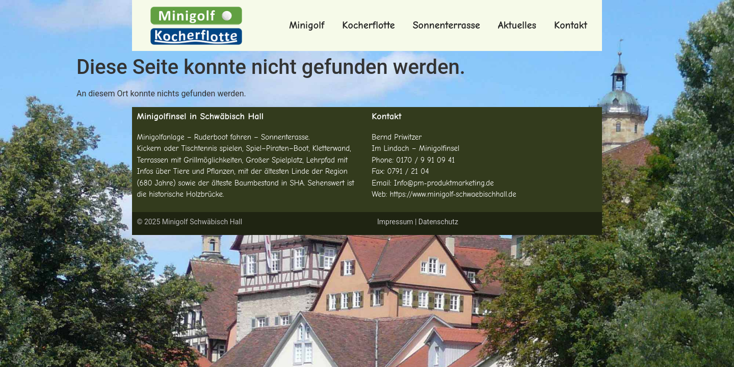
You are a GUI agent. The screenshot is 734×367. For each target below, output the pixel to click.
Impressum (395, 222)
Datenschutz (438, 222)
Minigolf (306, 25)
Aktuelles (517, 25)
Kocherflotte (368, 25)
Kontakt (570, 25)
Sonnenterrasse (446, 25)
